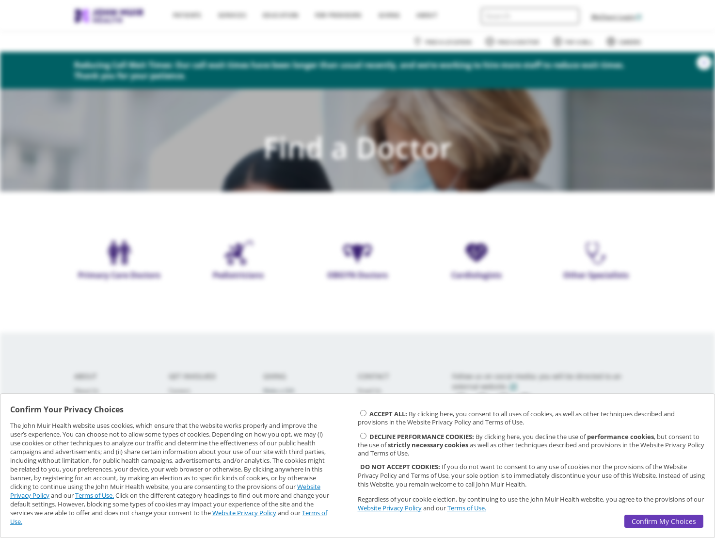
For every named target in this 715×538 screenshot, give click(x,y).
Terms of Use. (94, 495)
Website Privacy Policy (244, 512)
